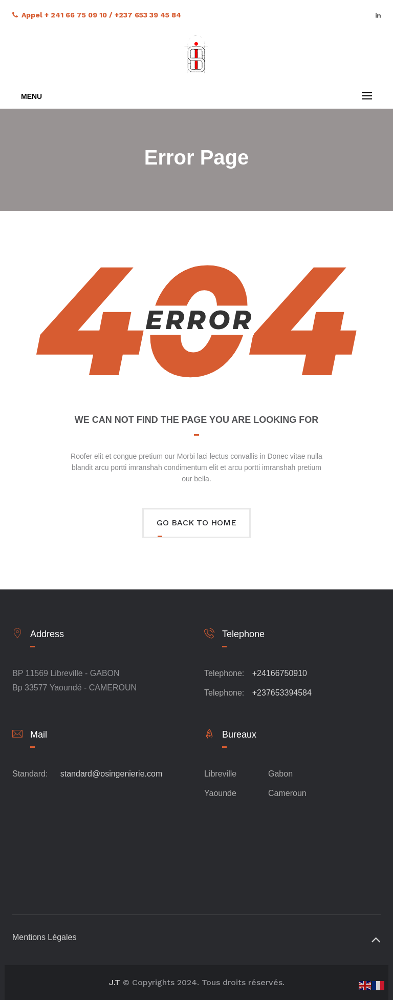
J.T (114, 982)
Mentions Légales (44, 937)
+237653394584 (282, 692)
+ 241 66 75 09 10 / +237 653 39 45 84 (113, 15)
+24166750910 (279, 673)
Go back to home (196, 522)
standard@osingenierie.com (111, 773)
